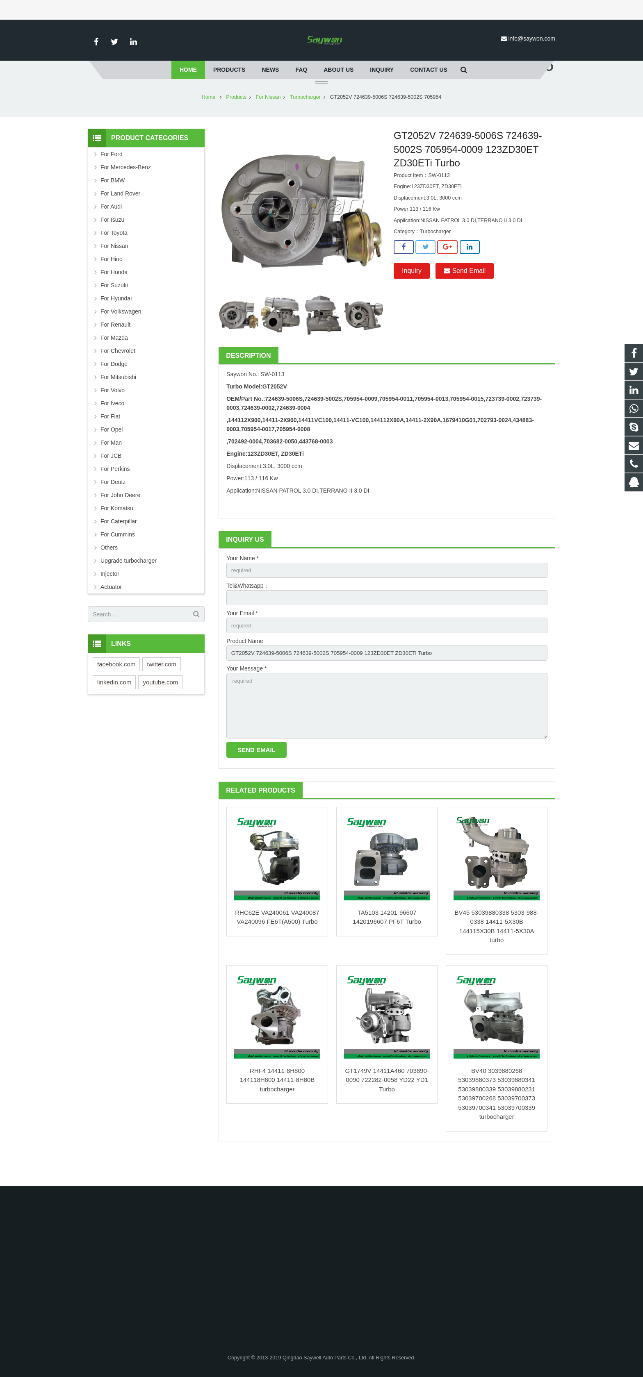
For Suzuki (114, 309)
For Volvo (112, 414)
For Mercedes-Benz (125, 191)
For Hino (111, 283)
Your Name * (242, 582)
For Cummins (117, 558)
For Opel (111, 453)
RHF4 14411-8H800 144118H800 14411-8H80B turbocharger (277, 1110)
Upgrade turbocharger (128, 585)
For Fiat (110, 440)
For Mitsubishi (118, 401)
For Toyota (114, 257)
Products (236, 121)
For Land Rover (120, 217)
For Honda (114, 296)
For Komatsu (116, 532)
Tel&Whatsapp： (247, 610)
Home (209, 121)
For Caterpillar (118, 545)
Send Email (465, 294)
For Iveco (112, 427)
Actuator (111, 611)
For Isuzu (112, 244)
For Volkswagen (120, 335)
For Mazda (114, 362)
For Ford (111, 178)
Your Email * (242, 639)
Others (109, 571)
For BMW (112, 204)
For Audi (111, 230)
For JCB (110, 480)
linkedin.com (114, 706)
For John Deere (120, 519)
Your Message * (246, 695)
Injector (109, 598)
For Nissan (268, 121)
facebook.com (116, 688)
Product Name (244, 667)
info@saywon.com (531, 38)
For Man (111, 467)
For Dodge (114, 388)
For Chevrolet (117, 375)
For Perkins (115, 493)
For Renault (115, 348)
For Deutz (112, 506)
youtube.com (160, 706)
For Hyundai (116, 322)
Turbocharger (305, 121)
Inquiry (412, 294)
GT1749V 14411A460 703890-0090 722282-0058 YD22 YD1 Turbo (387, 1110)
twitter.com (161, 688)
